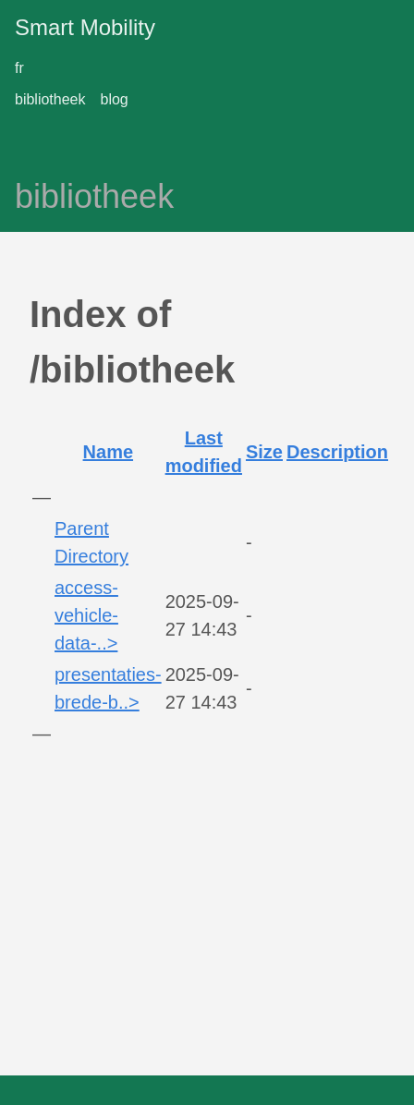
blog (114, 99)
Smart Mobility (85, 27)
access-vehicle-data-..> (86, 615)
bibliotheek (50, 99)
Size (264, 452)
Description (337, 452)
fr (19, 68)
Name (108, 452)
